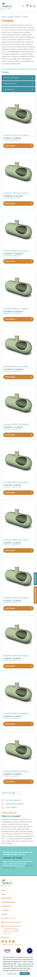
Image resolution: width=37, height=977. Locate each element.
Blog (3, 894)
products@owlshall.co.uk (12, 922)
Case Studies (6, 898)
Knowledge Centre (8, 902)
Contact (4, 914)
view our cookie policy (24, 964)
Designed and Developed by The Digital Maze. (12, 944)
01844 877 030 (9, 918)
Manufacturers (9, 89)
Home (4, 17)
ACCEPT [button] (24, 973)
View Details (10, 146)
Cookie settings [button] (12, 973)
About (4, 890)
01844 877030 (12, 858)
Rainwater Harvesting (11, 78)
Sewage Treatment (14, 17)
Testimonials (6, 906)
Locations (5, 910)
